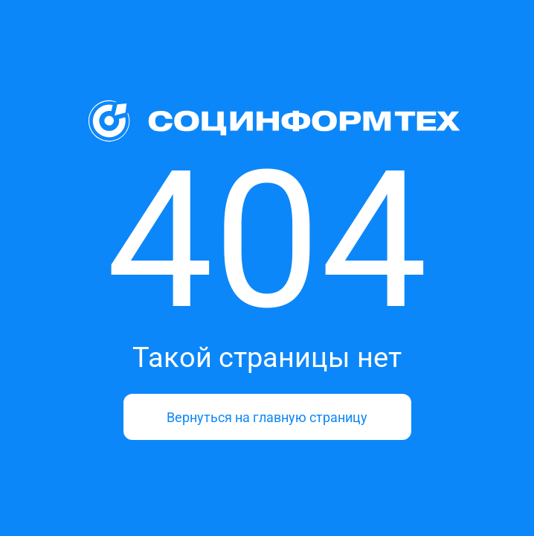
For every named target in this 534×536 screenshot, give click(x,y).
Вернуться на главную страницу (267, 417)
